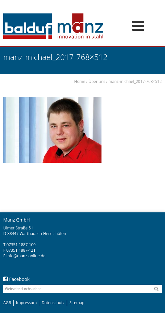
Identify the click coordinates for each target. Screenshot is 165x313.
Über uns (96, 81)
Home (79, 81)
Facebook (16, 279)
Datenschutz (53, 302)
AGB (7, 302)
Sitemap (76, 302)
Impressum (26, 302)
